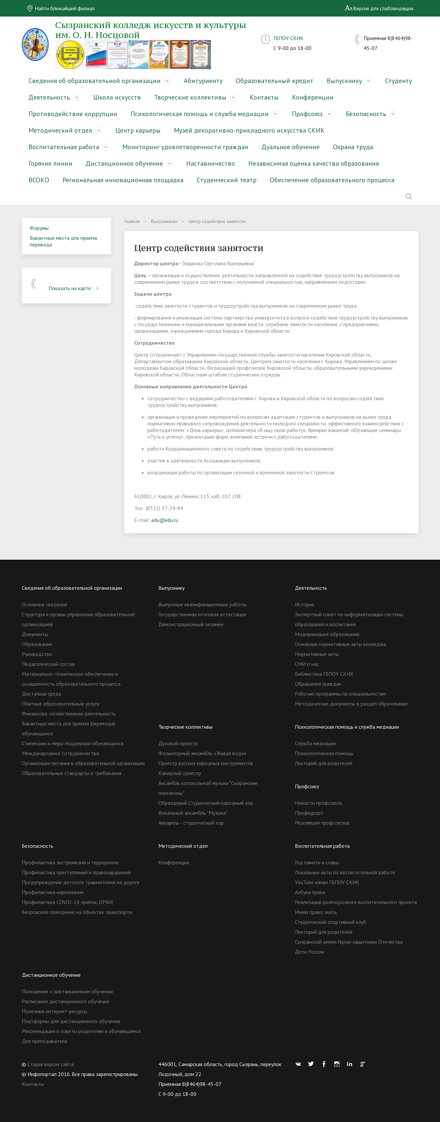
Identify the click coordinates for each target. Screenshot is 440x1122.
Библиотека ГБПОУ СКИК (324, 673)
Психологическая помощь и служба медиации (200, 113)
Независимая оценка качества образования (313, 163)
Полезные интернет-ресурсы (54, 1011)
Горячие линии (50, 163)
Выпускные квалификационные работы (202, 604)
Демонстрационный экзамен (190, 624)
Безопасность (366, 113)
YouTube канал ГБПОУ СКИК (327, 882)
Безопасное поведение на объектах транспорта (77, 912)
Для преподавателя (44, 1041)
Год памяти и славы (317, 862)
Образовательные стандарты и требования (71, 773)
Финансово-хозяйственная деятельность (69, 713)
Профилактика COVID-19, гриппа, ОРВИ (67, 902)
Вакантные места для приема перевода (63, 241)
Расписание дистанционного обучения (65, 1001)
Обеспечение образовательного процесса (332, 180)
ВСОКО (38, 180)
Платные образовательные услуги (60, 703)
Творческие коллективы (190, 97)
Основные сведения (44, 604)
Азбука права (310, 892)
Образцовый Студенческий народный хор (205, 802)
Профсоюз (307, 113)
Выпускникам (164, 221)
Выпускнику (344, 80)
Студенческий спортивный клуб (330, 922)
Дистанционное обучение (124, 163)
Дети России (309, 951)
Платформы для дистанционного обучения (71, 1021)
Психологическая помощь (324, 753)
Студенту (398, 80)
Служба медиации (315, 743)
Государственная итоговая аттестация (202, 614)
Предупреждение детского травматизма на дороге (81, 882)
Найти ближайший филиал (61, 8)
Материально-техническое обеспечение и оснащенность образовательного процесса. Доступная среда (71, 683)
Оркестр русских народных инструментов (205, 763)
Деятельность (49, 97)
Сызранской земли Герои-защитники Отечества (349, 941)
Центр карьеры (138, 130)
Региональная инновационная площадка (122, 180)
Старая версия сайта (50, 1064)
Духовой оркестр (178, 743)
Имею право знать (316, 912)
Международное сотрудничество (60, 753)
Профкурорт (309, 812)
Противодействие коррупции (72, 113)
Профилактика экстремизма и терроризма (70, 862)
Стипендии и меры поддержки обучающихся (72, 743)
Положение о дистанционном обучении (67, 991)
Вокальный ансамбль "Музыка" (192, 812)
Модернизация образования (327, 634)
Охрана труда (353, 147)
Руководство (37, 654)
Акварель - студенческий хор (191, 822)
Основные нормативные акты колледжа (340, 644)
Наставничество (210, 163)
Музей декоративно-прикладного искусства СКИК (249, 130)
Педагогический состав (48, 664)
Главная (132, 221)
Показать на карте (75, 288)
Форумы (39, 228)
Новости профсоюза (318, 802)
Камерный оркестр (179, 773)
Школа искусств (117, 97)
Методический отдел (60, 130)
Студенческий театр (227, 180)
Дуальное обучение (290, 147)
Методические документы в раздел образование (351, 703)
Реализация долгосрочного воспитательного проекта (356, 902)
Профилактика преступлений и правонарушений (76, 872)
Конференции (313, 97)
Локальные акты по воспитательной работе (345, 872)
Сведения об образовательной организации (94, 80)
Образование (37, 644)
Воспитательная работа (63, 147)
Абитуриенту (203, 80)
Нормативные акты (317, 654)
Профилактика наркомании (53, 892)
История (304, 604)
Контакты (264, 97)
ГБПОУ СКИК (288, 38)
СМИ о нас (307, 664)
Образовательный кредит (274, 80)
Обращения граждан (318, 683)
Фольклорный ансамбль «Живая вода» (202, 753)
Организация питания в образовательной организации (83, 763)
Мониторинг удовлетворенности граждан (185, 147)
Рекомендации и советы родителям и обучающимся (81, 1031)
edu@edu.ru (164, 520)
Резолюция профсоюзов (322, 822)
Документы (35, 634)
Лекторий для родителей (323, 763)
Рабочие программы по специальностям (340, 693)
